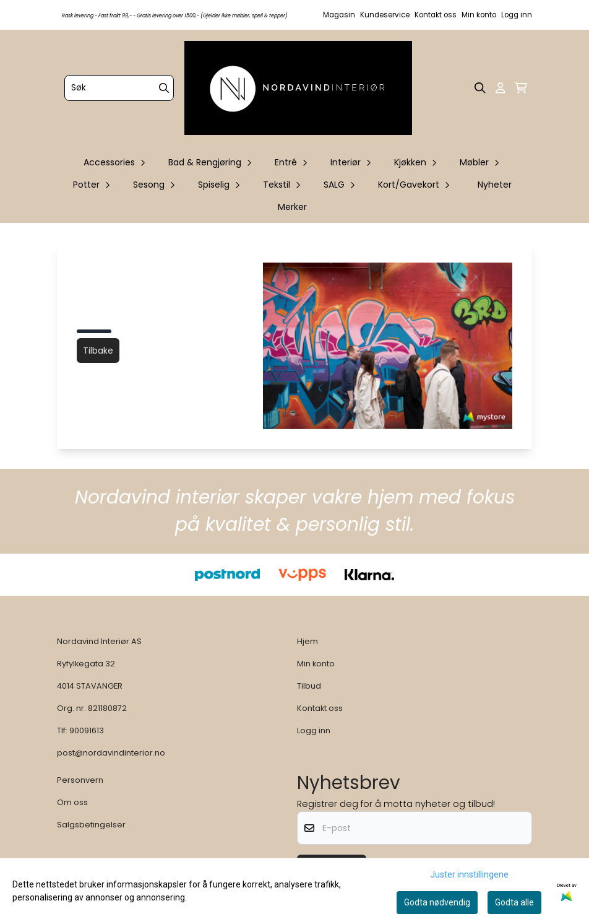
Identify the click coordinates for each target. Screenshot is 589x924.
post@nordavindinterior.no (111, 752)
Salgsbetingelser (91, 824)
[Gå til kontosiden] (500, 87)
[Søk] (119, 88)
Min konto (479, 15)
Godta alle (514, 902)
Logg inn (516, 15)
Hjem (307, 641)
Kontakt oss (436, 15)
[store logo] (298, 88)
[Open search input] (480, 88)
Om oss (72, 802)
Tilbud (309, 686)
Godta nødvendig (437, 902)
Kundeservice (385, 15)
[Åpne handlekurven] (521, 87)
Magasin (339, 15)
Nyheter (495, 184)
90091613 (86, 730)
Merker (292, 207)
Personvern (80, 780)
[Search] (164, 88)
